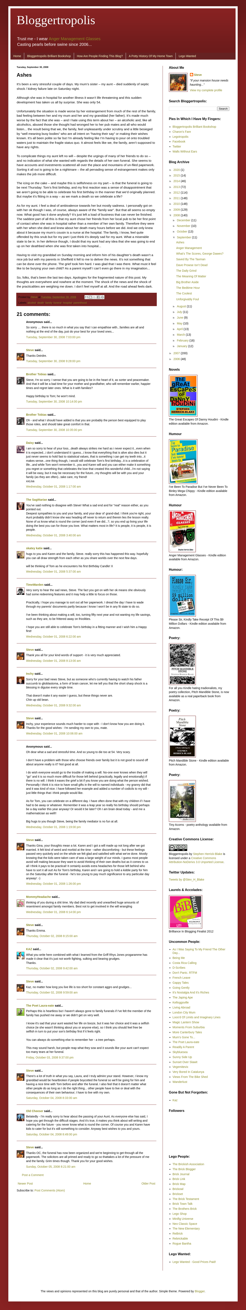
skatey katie (34, 548)
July (180, 312)
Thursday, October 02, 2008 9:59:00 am (52, 992)
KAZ (29, 949)
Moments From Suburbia (189, 1027)
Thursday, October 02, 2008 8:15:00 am (52, 936)
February (183, 340)
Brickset (178, 1194)
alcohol (32, 302)
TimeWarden (34, 584)
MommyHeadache (38, 896)
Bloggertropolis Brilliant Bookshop (49, 56)
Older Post (148, 1183)
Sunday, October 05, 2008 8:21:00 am (50, 1166)
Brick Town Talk (183, 1203)
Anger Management (189, 248)
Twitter (177, 146)
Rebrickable (180, 1238)
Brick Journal (181, 1174)
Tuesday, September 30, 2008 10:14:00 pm (54, 401)
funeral (58, 302)
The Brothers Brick (185, 1208)
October (182, 231)
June (180, 317)
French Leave (182, 977)
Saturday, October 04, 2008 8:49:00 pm (51, 1134)
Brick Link (179, 1179)
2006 (177, 359)
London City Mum (184, 1012)
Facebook (179, 141)
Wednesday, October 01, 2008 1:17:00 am (53, 486)
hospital (67, 302)
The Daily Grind (186, 270)
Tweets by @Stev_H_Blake (186, 879)
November (184, 226)
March (181, 334)
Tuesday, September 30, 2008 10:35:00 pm (54, 430)
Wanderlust (180, 1082)
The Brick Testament (186, 1199)
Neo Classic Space (185, 1223)
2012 (177, 192)
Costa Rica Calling (185, 963)
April (180, 329)
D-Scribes (179, 967)
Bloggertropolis (56, 20)
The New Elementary (186, 1228)
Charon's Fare (182, 131)
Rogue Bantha (182, 1243)
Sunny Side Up (182, 1057)
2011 (177, 198)
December (184, 220)
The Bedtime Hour (188, 287)
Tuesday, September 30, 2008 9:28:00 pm (53, 361)
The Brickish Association (188, 1164)
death (40, 302)
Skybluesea (180, 1052)
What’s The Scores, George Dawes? (199, 253)
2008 (177, 215)
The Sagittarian (36, 499)
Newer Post (25, 1183)
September (184, 237)
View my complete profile (206, 90)
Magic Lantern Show (186, 1022)
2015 (177, 175)
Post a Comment (33, 1175)
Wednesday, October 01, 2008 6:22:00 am (53, 636)
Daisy (30, 442)
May (180, 323)
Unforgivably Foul (187, 299)
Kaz (175, 1100)
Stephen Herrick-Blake (207, 854)
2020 (177, 169)
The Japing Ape (183, 997)
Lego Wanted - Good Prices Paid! (194, 1262)
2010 (177, 203)
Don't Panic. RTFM (185, 972)
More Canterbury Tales (187, 1032)
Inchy (30, 673)
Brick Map (179, 1184)
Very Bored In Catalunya (188, 1072)
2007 (177, 353)
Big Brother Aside (187, 282)
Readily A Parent (183, 1047)
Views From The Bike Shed (190, 1077)
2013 (177, 187)
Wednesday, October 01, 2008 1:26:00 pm (53, 883)
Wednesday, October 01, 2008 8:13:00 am (53, 660)
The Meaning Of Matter (191, 276)
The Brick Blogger (184, 1169)
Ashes (180, 242)
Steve (34, 297)
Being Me (179, 958)
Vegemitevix (180, 1067)
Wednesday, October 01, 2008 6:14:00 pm (53, 912)
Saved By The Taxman (190, 259)
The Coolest (184, 293)
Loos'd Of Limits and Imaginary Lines (197, 1017)
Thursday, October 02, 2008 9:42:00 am (52, 968)
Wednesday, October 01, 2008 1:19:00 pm (53, 827)
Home (17, 56)
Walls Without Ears (185, 151)
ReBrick (178, 1233)
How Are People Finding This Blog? (100, 56)
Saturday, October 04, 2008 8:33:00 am (51, 1098)
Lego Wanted (187, 56)
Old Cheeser (34, 1111)
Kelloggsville (181, 1002)
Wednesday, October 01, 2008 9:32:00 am (53, 705)
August (182, 306)
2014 (177, 181)
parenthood (80, 302)
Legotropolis (180, 136)
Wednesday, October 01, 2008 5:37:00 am (53, 571)
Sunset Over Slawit (185, 1062)
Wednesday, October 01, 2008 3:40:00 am (53, 535)
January (182, 346)
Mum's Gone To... (184, 1037)
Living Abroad (181, 1007)
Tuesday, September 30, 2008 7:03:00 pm (53, 337)
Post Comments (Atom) (50, 1190)
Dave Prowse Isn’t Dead (191, 265)
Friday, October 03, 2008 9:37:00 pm (50, 1057)
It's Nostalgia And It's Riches (191, 992)
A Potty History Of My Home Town (151, 56)
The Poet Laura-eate (40, 1005)
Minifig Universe (183, 1218)
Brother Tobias (36, 374)
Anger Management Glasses (74, 38)
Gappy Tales (181, 982)
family (48, 302)
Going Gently (181, 987)
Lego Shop (180, 1213)
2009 (177, 209)
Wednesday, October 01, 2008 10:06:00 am (54, 733)
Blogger (200, 1291)
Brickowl (178, 1189)
